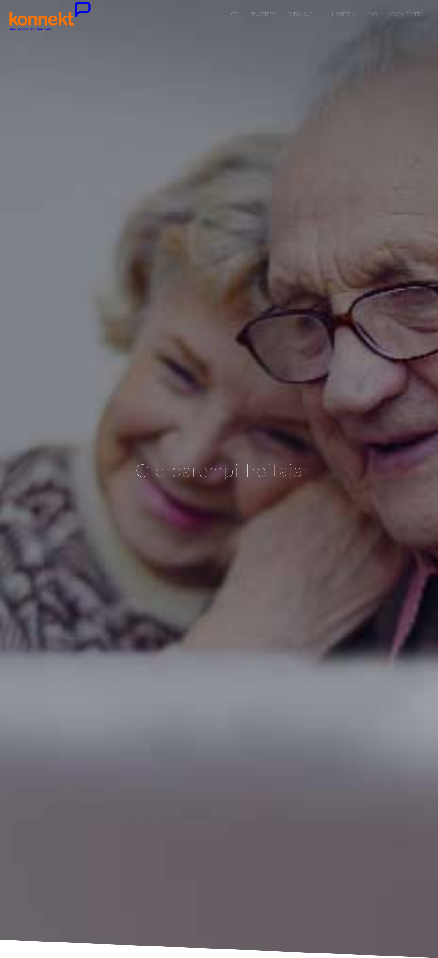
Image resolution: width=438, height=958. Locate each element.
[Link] (50, 16)
